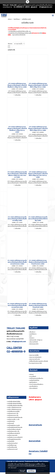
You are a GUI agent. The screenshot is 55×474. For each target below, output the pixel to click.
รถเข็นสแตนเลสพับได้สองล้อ (14, 417)
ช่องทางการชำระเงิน (35, 359)
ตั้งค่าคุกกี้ (22, 471)
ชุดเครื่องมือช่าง (34, 386)
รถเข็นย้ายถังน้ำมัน (34, 380)
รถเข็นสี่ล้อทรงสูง (11, 445)
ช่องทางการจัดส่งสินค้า (35, 357)
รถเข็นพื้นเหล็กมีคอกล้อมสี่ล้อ (14, 405)
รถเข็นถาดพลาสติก (12, 435)
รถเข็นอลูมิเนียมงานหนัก (13, 425)
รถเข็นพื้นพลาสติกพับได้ (13, 433)
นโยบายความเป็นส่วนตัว (40, 466)
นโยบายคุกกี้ (13, 467)
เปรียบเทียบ (18, 95)
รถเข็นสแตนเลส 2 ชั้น (12, 413)
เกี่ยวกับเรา (32, 332)
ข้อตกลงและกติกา (34, 344)
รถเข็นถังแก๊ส (10, 441)
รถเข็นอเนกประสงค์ (12, 449)
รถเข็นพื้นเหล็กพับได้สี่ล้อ (13, 401)
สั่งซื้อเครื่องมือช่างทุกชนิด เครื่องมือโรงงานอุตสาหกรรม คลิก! (38, 362)
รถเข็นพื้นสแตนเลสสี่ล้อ (13, 411)
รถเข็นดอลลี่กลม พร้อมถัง (14, 429)
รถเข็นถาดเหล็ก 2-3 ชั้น (13, 419)
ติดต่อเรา (32, 338)
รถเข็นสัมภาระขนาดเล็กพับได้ (14, 437)
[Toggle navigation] (53, 15)
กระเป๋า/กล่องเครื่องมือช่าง (36, 384)
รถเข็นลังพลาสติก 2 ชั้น (13, 431)
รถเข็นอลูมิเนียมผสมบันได (14, 439)
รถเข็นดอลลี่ (10, 423)
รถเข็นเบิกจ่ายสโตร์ (12, 443)
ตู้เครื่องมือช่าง (33, 382)
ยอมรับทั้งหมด (31, 471)
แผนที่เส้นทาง (33, 334)
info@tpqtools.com (19, 341)
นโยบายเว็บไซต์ (34, 342)
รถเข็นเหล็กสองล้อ (12, 447)
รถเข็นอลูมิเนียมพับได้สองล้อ (14, 427)
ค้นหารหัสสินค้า (34, 388)
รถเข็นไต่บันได (11, 421)
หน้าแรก (32, 374)
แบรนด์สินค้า (33, 376)
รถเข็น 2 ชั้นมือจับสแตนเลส (14, 407)
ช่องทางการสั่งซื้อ (34, 355)
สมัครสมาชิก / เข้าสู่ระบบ (36, 340)
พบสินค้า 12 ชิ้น (11, 50)
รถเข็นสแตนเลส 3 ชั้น (12, 415)
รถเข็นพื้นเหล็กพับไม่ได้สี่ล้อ (14, 403)
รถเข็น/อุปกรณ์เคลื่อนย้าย (36, 378)
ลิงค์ (31, 336)
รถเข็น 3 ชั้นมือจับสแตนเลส (14, 409)
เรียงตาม (10, 44)
